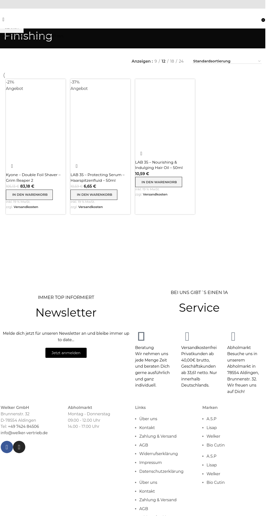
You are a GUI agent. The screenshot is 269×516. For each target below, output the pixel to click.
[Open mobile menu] (3, 21)
